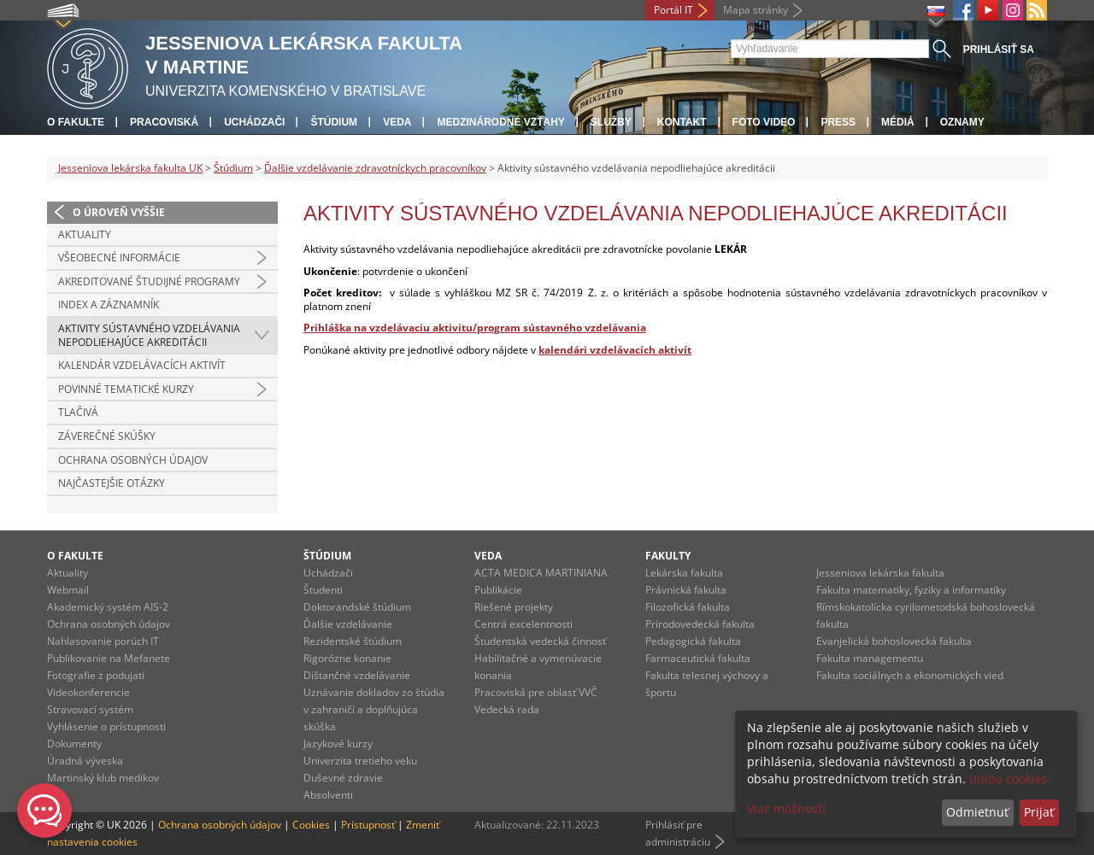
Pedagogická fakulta (693, 641)
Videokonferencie (88, 692)
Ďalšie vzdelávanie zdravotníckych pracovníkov (375, 168)
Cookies (311, 824)
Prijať (1039, 812)
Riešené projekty (513, 607)
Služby (611, 122)
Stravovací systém (90, 709)
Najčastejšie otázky (111, 483)
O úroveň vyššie (119, 212)
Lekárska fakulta (684, 572)
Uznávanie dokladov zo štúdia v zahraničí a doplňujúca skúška (373, 709)
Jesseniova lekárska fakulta (880, 572)
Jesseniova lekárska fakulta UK (130, 168)
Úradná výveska (85, 760)
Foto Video (764, 122)
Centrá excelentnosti (523, 624)
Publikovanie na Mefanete (108, 658)
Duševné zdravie (343, 777)
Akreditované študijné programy (149, 281)
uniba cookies (1008, 778)
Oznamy (962, 122)
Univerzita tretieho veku (360, 760)
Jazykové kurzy (338, 743)
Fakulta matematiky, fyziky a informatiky (911, 590)
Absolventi (328, 795)
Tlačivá (78, 412)
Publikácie (498, 590)
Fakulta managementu (869, 658)
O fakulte (75, 122)
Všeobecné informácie (119, 257)
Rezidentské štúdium (352, 641)
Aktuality (84, 234)
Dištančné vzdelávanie (356, 675)
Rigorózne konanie (347, 658)
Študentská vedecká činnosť (540, 641)
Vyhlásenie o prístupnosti (106, 726)
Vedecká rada (506, 709)
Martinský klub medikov (103, 777)
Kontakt (682, 122)
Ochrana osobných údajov (133, 460)
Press (838, 122)
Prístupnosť (368, 824)
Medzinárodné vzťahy (500, 122)
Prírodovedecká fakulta (700, 624)
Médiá (898, 122)
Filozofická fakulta (687, 607)
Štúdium (333, 122)
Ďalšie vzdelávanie (347, 624)
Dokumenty (74, 743)
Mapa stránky (755, 10)
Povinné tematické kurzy (126, 389)
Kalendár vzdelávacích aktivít (142, 365)
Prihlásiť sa (998, 50)
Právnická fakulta (685, 590)
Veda (397, 122)
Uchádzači (254, 122)
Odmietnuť (977, 812)
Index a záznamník (108, 304)
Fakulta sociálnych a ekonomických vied (909, 675)
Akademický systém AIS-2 (107, 607)
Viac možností (786, 808)
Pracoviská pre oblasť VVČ (535, 692)
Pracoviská (164, 122)
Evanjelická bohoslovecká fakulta (894, 641)
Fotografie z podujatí (95, 675)
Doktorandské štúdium (357, 607)
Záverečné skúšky (107, 436)
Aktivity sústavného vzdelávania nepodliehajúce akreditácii (149, 335)
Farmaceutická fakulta (697, 658)
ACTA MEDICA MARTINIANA (541, 572)
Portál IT (673, 10)
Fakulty (668, 555)
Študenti (323, 590)
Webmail (68, 590)
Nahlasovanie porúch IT (103, 641)
